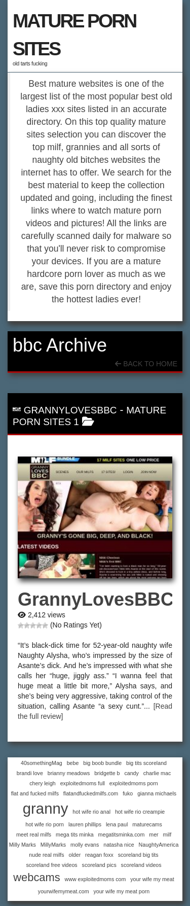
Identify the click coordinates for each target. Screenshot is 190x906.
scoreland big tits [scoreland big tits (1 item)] (138, 855)
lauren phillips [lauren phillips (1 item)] (84, 824)
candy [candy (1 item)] (131, 773)
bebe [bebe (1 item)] (73, 763)
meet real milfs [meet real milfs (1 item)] (33, 834)
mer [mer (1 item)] (153, 834)
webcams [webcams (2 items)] (36, 877)
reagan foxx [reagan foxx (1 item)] (99, 855)
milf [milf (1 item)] (167, 834)
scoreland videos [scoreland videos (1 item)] (141, 865)
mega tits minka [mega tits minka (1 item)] (75, 834)
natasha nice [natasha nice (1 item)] (118, 845)
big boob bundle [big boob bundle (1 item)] (102, 763)
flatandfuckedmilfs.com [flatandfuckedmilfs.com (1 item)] (90, 793)
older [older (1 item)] (75, 855)
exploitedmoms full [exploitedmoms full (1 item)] (82, 783)
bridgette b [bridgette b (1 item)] (107, 773)
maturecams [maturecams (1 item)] (147, 824)
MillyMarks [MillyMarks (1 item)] (53, 845)
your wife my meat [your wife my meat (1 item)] (152, 879)
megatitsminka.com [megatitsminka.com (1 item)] (121, 834)
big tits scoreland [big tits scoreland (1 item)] (146, 763)
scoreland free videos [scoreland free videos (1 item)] (51, 865)
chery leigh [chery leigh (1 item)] (42, 783)
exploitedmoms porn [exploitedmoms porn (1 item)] (133, 783)
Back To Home (146, 364)
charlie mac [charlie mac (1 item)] (157, 773)
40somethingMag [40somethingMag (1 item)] (41, 763)
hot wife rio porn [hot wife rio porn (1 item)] (44, 824)
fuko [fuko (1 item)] (128, 793)
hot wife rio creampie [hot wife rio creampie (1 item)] (140, 812)
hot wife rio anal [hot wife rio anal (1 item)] (91, 812)
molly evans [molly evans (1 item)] (84, 845)
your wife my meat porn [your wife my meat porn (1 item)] (121, 891)
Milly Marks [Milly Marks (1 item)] (22, 845)
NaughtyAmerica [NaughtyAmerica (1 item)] (159, 845)
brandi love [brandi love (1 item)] (30, 773)
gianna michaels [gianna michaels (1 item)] (156, 793)
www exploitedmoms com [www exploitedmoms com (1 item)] (95, 879)
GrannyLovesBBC (70, 410)
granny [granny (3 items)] (45, 808)
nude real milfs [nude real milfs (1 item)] (46, 855)
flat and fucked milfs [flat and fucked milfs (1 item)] (35, 793)
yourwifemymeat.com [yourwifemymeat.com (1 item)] (63, 891)
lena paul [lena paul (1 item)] (117, 824)
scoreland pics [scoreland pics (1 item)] (99, 865)
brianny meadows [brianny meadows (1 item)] (69, 773)
